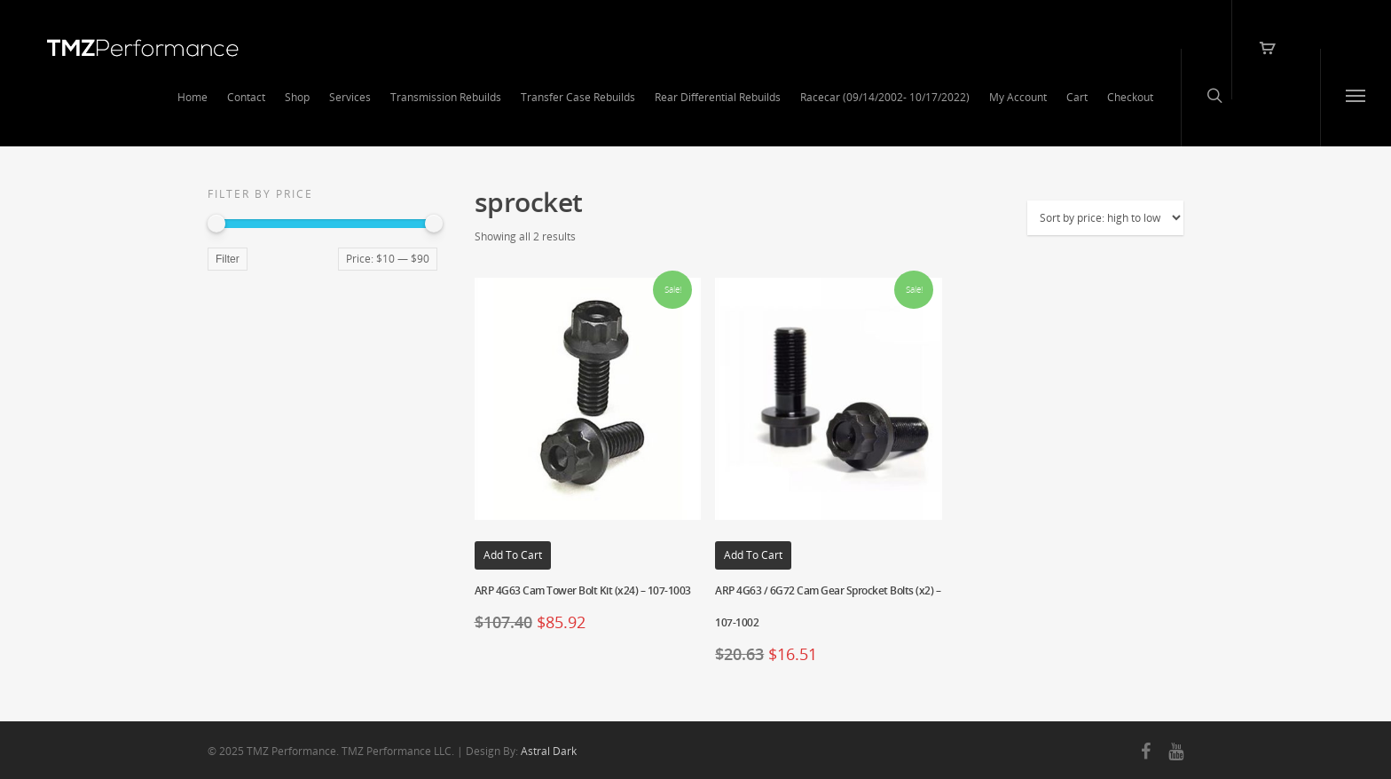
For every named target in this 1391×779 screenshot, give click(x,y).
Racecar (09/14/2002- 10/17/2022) (885, 97)
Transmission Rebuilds (445, 97)
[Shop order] (1105, 218)
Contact (246, 97)
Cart (1077, 97)
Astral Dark (549, 751)
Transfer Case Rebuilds (578, 97)
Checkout (1130, 97)
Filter (228, 259)
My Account (1018, 97)
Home (192, 97)
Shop (297, 97)
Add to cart (512, 555)
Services (350, 97)
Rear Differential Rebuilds (718, 97)
